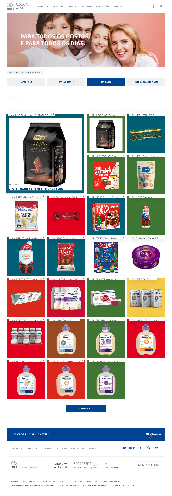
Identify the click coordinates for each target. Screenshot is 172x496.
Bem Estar (43, 6)
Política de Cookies (75, 481)
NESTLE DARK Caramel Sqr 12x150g (35, 189)
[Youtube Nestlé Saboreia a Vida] (156, 447)
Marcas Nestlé (66, 82)
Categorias (26, 82)
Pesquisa (161, 6)
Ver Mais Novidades (86, 408)
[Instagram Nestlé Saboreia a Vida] (148, 447)
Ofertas (118, 6)
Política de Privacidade (53, 481)
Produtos (58, 6)
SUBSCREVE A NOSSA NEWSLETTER (30, 434)
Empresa (14, 481)
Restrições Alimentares (145, 82)
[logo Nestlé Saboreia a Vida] (18, 6)
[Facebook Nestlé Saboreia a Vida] (140, 447)
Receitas (73, 6)
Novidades (105, 82)
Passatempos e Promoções (95, 6)
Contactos (92, 481)
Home (11, 72)
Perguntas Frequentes (110, 481)
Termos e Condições (30, 481)
